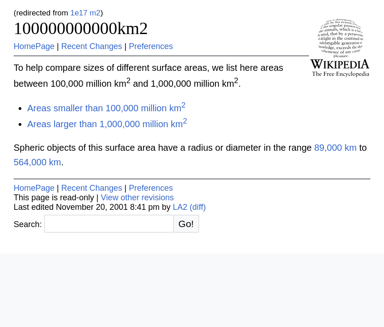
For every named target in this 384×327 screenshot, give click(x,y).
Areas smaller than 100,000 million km (106, 108)
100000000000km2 (81, 28)
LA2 (180, 207)
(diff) (198, 207)
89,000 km (335, 148)
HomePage (34, 46)
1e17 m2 (85, 13)
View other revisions (137, 197)
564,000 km (37, 162)
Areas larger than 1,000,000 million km (107, 124)
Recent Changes (91, 46)
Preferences (151, 46)
